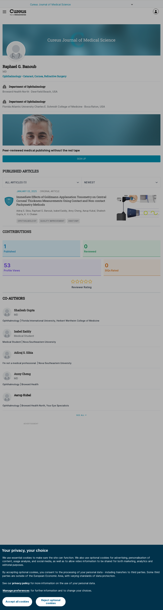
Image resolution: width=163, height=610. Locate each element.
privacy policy (21, 583)
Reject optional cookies (50, 602)
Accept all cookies (17, 601)
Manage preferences (16, 590)
